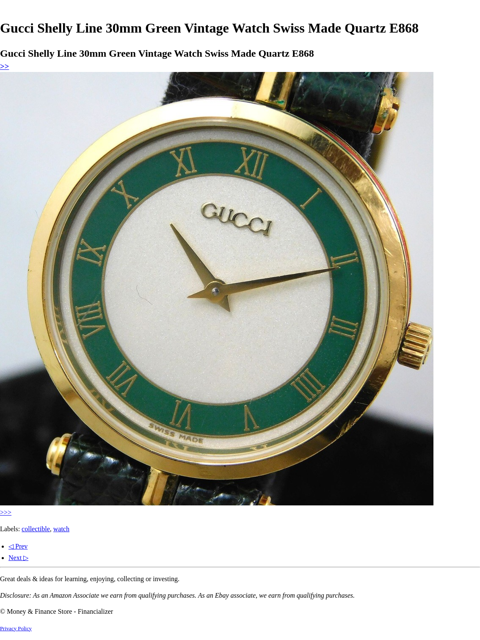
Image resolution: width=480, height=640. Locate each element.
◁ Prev (18, 546)
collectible (36, 528)
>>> (5, 512)
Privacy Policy (16, 629)
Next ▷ (18, 557)
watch (61, 528)
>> (4, 66)
